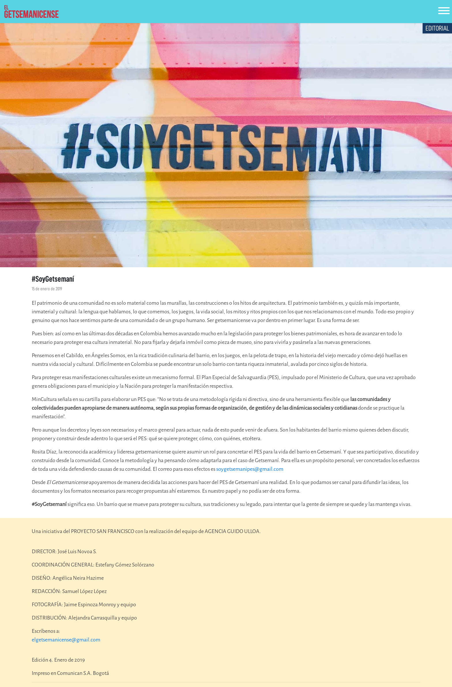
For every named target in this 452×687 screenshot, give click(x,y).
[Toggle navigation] (444, 11)
